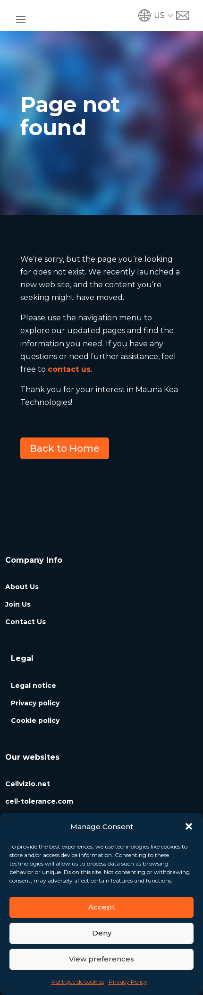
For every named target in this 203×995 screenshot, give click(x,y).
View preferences (101, 958)
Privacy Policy (128, 981)
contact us (69, 369)
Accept (101, 906)
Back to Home (65, 448)
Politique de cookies (77, 981)
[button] (189, 826)
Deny (101, 932)
